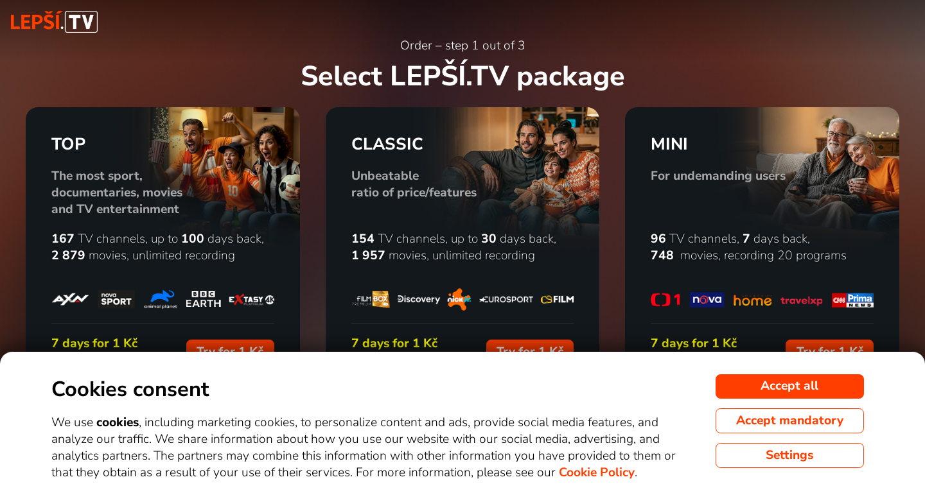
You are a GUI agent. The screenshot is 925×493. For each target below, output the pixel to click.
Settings (789, 455)
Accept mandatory (789, 420)
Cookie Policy (597, 472)
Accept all (789, 385)
